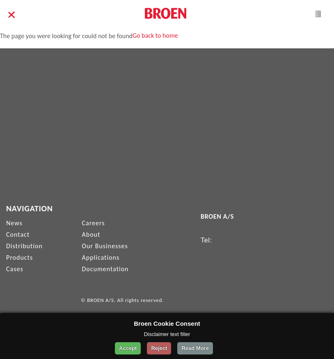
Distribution (24, 246)
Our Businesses (105, 246)
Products (19, 257)
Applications (101, 257)
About (91, 234)
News (14, 223)
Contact (18, 234)
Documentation (105, 269)
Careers (93, 223)
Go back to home (155, 35)
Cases (14, 269)
